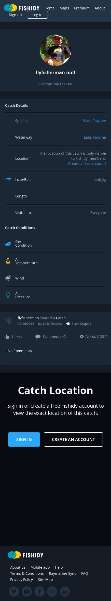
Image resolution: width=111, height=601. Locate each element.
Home (49, 8)
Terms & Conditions (27, 573)
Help (59, 567)
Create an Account (73, 439)
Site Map (45, 579)
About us (17, 567)
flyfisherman (28, 317)
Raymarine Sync (62, 573)
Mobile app (40, 567)
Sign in (24, 439)
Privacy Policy (21, 579)
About (100, 8)
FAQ (84, 573)
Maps (64, 8)
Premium (82, 8)
